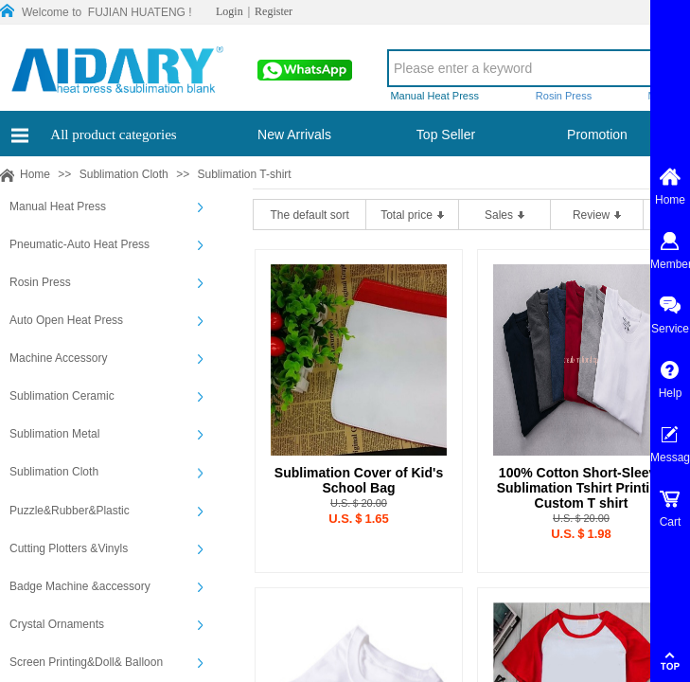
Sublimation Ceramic (62, 396)
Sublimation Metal (54, 433)
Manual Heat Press (57, 206)
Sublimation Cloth (124, 174)
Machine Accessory (58, 358)
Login (229, 11)
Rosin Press (40, 282)
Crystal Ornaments (56, 624)
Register (273, 11)
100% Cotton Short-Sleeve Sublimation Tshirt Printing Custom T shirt (581, 488)
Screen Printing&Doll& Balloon (86, 662)
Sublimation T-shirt (244, 174)
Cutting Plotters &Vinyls (68, 548)
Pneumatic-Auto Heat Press (79, 244)
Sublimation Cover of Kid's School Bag (358, 480)
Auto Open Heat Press (66, 320)
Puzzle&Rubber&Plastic (69, 510)
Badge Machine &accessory (79, 586)
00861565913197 (303, 75)
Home (35, 174)
